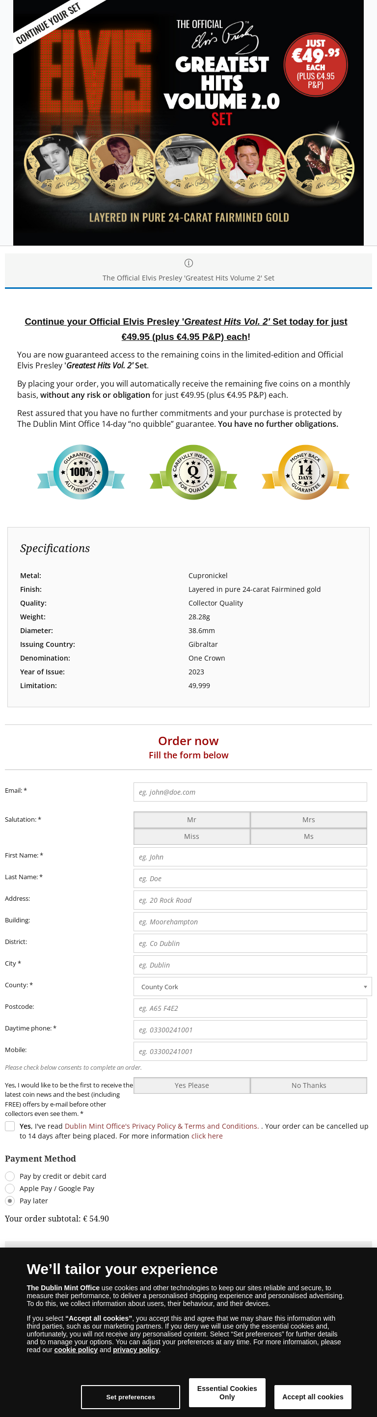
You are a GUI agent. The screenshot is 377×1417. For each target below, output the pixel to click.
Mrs (308, 819)
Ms (309, 836)
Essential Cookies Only (250, 1393)
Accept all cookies (320, 1393)
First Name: (21, 855)
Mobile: (16, 1049)
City (10, 963)
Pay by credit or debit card (63, 1176)
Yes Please (192, 1085)
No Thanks (309, 1085)
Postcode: (19, 1006)
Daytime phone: (28, 1028)
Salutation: (20, 819)
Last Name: (21, 876)
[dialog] (188, 1332)
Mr (191, 819)
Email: (16, 791)
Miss (191, 836)
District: (16, 941)
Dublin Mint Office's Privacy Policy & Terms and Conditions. (162, 1126)
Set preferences (168, 1397)
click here (207, 1135)
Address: (17, 898)
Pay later (34, 1200)
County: (16, 984)
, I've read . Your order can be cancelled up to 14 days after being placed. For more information (194, 1130)
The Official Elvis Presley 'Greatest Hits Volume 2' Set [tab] (188, 270)
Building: (17, 920)
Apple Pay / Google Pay (57, 1188)
